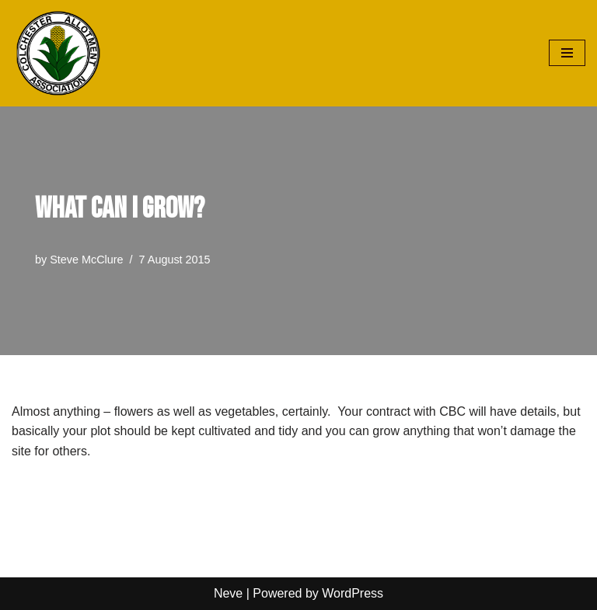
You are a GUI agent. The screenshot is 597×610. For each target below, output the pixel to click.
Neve (228, 593)
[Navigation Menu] (567, 53)
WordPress (352, 593)
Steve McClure (86, 259)
